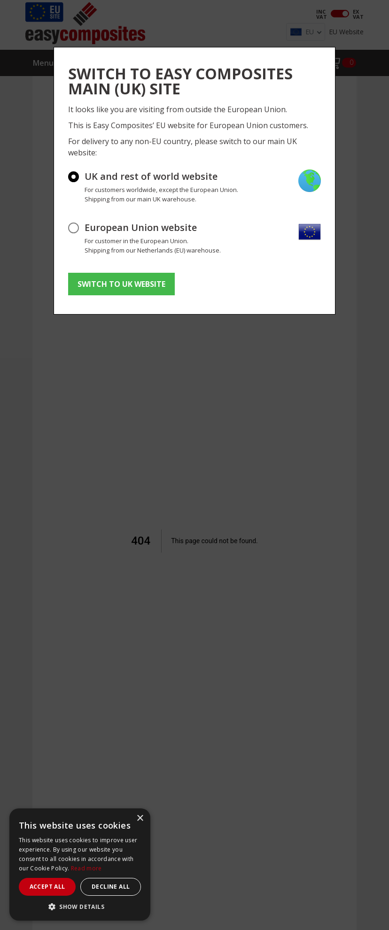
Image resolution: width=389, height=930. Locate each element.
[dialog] (79, 864)
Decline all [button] (111, 887)
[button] (80, 906)
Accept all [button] (47, 887)
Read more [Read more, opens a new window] (86, 868)
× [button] (139, 818)
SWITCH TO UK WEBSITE (121, 284)
